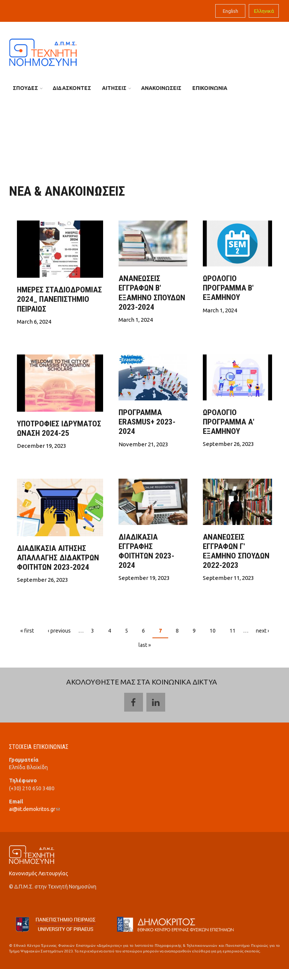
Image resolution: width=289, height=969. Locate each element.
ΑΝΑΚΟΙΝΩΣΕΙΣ (161, 88)
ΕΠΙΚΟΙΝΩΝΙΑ (209, 88)
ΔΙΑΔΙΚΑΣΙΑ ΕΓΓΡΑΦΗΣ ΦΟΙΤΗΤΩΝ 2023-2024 (146, 551)
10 (213, 631)
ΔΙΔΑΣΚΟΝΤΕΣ (72, 88)
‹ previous (59, 631)
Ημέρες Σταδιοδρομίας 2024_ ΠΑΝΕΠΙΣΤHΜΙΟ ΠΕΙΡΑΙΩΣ (59, 299)
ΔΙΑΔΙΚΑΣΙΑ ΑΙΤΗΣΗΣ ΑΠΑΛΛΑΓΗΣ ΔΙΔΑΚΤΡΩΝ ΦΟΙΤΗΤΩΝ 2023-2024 (58, 558)
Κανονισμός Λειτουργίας (38, 873)
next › (262, 631)
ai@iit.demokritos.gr (34, 809)
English (230, 11)
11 (233, 631)
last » (144, 645)
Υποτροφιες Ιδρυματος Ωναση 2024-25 (59, 428)
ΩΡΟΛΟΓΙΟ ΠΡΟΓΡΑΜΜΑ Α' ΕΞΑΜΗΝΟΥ (228, 422)
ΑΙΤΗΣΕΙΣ (114, 88)
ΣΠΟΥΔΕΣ (25, 88)
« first (27, 631)
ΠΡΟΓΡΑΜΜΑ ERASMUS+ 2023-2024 (147, 422)
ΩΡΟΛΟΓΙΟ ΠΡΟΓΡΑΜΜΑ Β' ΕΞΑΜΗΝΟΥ (228, 288)
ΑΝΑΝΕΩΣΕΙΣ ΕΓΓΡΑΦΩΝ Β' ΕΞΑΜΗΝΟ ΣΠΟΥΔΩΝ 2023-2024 (152, 293)
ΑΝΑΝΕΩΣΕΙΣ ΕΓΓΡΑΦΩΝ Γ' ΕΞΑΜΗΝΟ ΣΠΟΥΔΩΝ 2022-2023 (236, 551)
